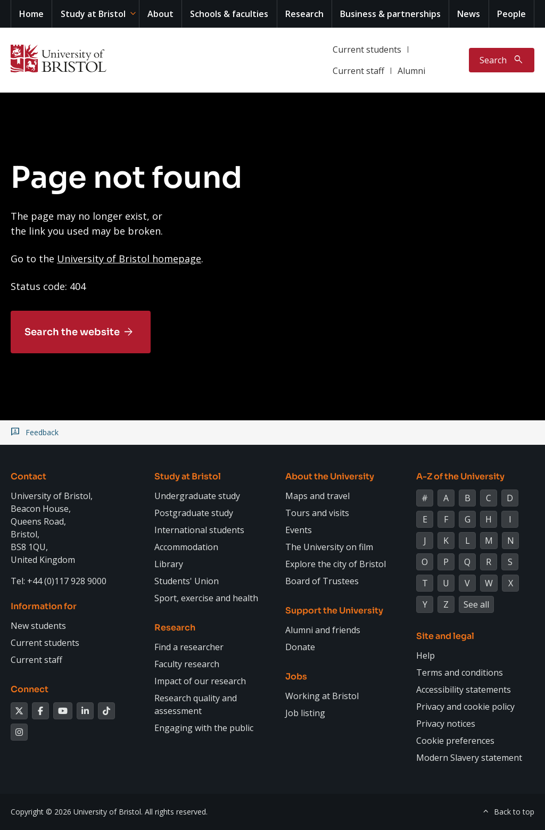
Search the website (72, 332)
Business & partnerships (390, 14)
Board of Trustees (322, 581)
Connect (29, 689)
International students (199, 530)
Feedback (42, 432)
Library (168, 564)
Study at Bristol (93, 14)
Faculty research (186, 664)
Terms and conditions (459, 672)
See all (476, 604)
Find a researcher (189, 647)
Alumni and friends (322, 630)
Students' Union (186, 581)
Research (304, 14)
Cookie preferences (455, 740)
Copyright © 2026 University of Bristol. (77, 812)
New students (38, 626)
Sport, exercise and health (206, 598)
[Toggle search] (501, 60)
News (468, 14)
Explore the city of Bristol (335, 564)
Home (31, 14)
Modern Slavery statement (469, 757)
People (511, 14)
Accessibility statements (463, 689)
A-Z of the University (460, 476)
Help (425, 655)
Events (298, 530)
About (160, 14)
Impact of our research (200, 681)
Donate (300, 647)
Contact (28, 476)
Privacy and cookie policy (465, 706)
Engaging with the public (203, 728)
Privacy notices (445, 723)
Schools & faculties (229, 14)
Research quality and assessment (195, 704)
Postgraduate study (193, 513)
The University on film (329, 547)
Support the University (334, 610)
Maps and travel (317, 496)
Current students (367, 49)
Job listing (305, 713)
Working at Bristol (322, 696)
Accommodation (186, 547)
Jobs (296, 676)
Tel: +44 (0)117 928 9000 (58, 581)
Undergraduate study (197, 496)
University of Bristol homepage (129, 258)
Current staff (358, 71)
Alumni (411, 71)
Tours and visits (317, 513)
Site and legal (445, 636)
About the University (329, 476)
